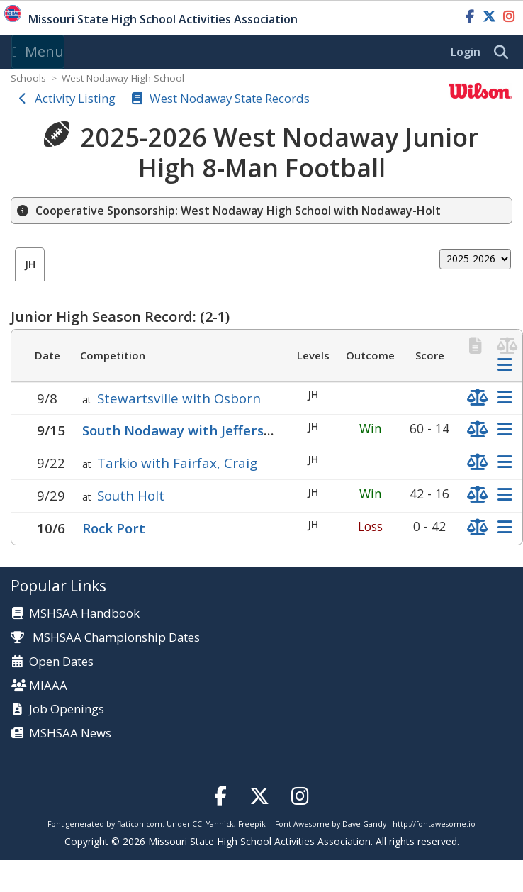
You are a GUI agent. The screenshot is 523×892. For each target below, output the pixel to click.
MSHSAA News (70, 733)
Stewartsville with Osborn (179, 398)
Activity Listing (75, 98)
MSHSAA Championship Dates (105, 637)
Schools (28, 78)
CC (197, 824)
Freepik (252, 824)
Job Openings (66, 709)
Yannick (220, 824)
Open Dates (61, 662)
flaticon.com (139, 824)
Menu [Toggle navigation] (38, 51)
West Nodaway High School (123, 78)
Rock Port (113, 528)
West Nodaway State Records (230, 98)
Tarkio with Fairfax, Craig (177, 463)
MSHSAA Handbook (84, 613)
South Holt (130, 495)
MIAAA (48, 686)
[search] (504, 52)
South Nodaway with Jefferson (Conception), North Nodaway (279, 430)
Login (465, 52)
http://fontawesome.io (434, 824)
